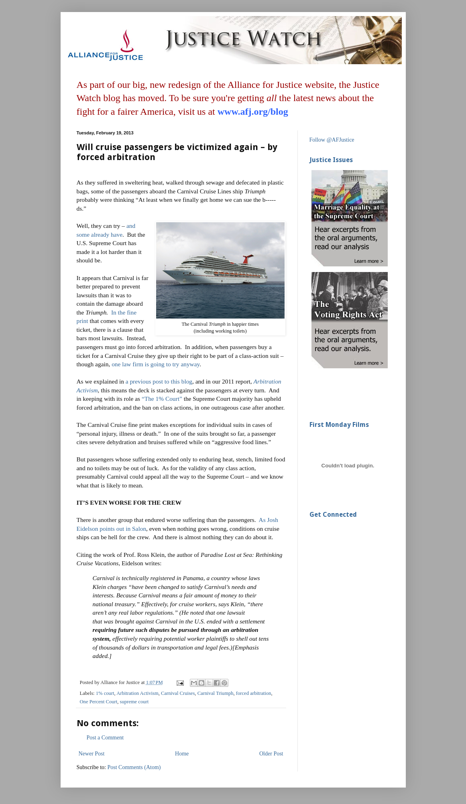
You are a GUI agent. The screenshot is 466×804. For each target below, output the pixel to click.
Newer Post (92, 754)
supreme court (134, 702)
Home (182, 754)
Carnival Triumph (215, 693)
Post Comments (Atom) (134, 767)
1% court (105, 693)
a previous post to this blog (159, 381)
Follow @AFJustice (331, 140)
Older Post (271, 754)
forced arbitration (253, 693)
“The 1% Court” (162, 398)
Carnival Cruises (178, 693)
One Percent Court (99, 702)
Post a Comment (105, 738)
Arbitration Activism (137, 693)
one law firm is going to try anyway (155, 364)
